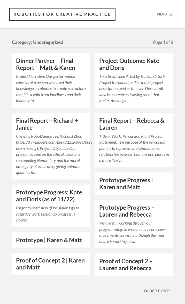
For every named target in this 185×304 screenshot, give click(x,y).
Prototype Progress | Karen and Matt (126, 184)
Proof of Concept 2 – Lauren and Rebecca (125, 265)
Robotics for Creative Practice (62, 14)
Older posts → (160, 291)
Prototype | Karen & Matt (49, 239)
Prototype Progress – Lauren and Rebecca (127, 211)
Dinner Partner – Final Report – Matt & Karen (45, 64)
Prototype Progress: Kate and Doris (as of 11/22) (49, 196)
